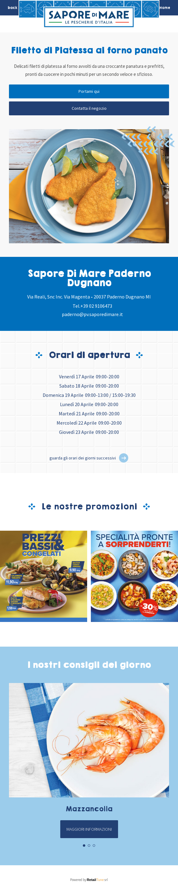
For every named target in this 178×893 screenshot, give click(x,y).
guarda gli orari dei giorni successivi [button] (82, 458)
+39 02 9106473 (96, 306)
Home (164, 7)
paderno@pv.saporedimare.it (92, 314)
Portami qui (89, 91)
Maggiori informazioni (89, 829)
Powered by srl (89, 880)
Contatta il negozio (89, 108)
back (12, 7)
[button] (123, 458)
